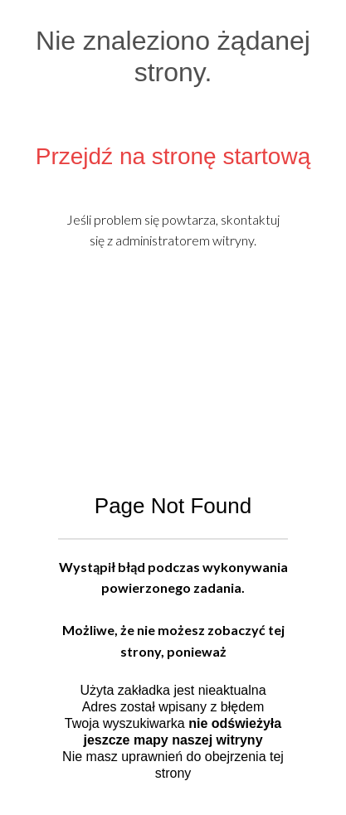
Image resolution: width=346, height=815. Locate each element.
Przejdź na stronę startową (173, 156)
